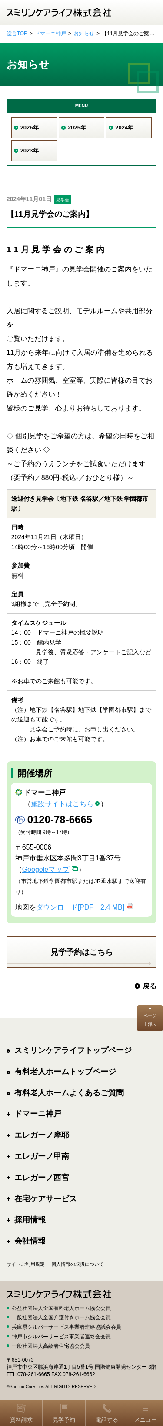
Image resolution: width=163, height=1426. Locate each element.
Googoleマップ (46, 869)
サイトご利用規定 (26, 1264)
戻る (149, 986)
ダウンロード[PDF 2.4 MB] (80, 907)
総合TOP (17, 33)
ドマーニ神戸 (50, 33)
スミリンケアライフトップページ (73, 1050)
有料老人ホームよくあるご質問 (69, 1093)
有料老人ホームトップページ (65, 1071)
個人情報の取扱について (77, 1264)
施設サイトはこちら (62, 803)
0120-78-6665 (59, 819)
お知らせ (83, 33)
